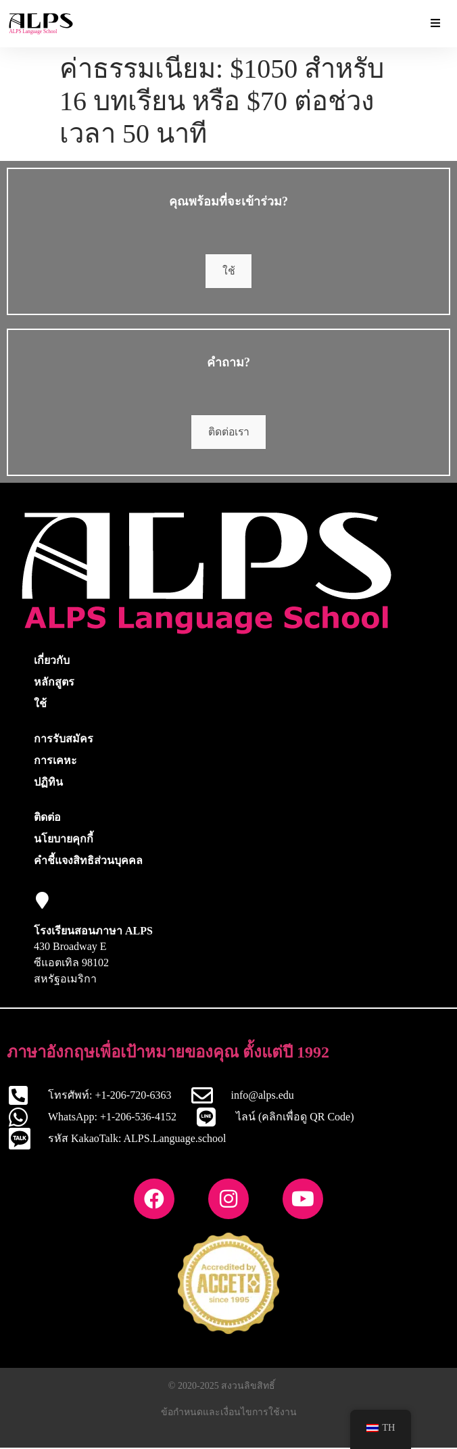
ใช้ (228, 271)
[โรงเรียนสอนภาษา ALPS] (42, 901)
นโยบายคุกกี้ (63, 840)
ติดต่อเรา (229, 433)
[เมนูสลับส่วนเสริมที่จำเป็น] (435, 24)
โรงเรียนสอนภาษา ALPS (93, 932)
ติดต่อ (47, 818)
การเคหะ (55, 761)
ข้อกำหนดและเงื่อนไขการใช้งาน (229, 1413)
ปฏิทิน (48, 783)
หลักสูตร (54, 683)
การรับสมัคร (63, 740)
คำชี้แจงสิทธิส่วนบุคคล (88, 862)
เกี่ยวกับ (52, 661)
